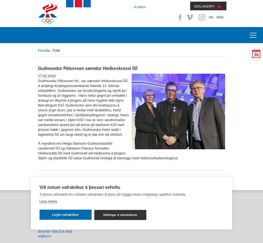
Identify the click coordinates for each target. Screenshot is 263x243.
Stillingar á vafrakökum (120, 214)
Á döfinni (140, 7)
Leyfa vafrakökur (65, 215)
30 (256, 54)
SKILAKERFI (204, 6)
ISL (211, 17)
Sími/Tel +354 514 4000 (55, 232)
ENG (219, 17)
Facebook (179, 17)
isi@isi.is (44, 236)
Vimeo (190, 17)
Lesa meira (48, 201)
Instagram (201, 17)
